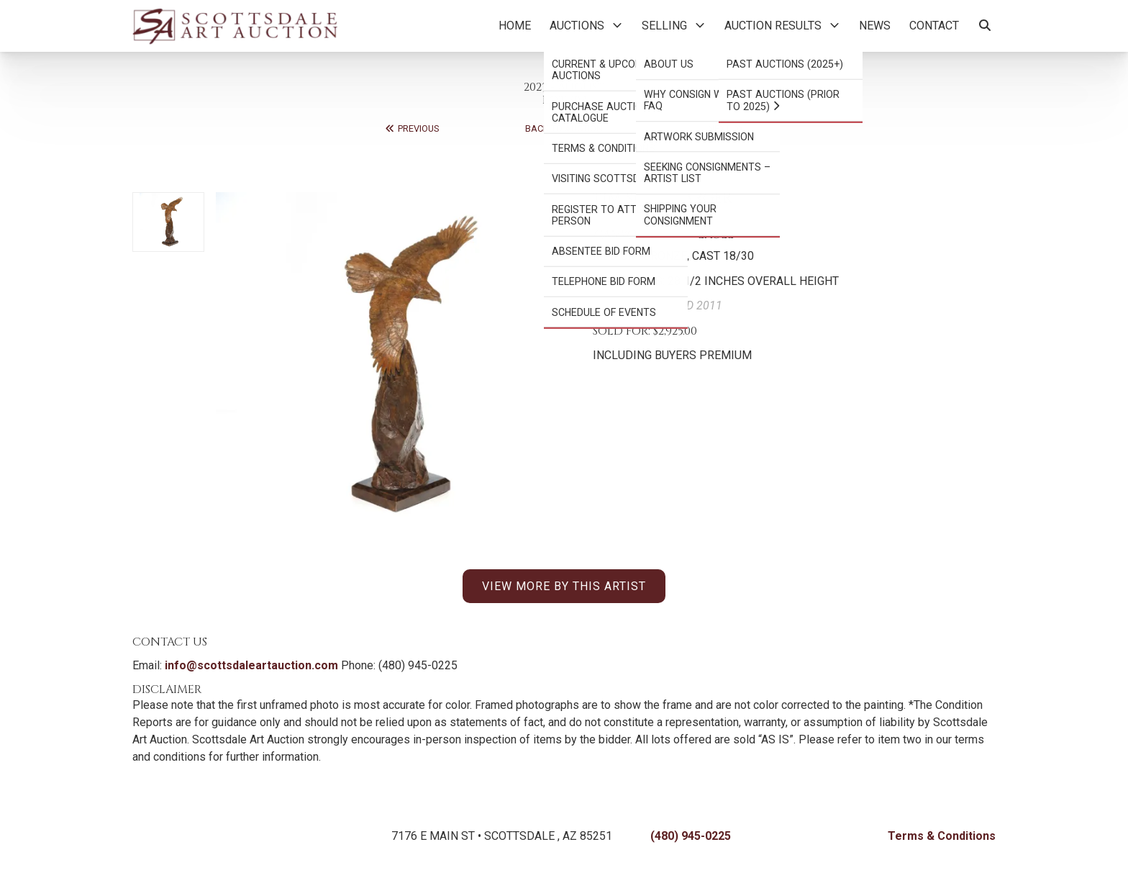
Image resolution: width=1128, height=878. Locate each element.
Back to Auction (564, 128)
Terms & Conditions (942, 836)
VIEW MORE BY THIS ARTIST (564, 586)
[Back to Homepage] (234, 26)
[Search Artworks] (985, 26)
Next (726, 128)
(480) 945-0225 (690, 836)
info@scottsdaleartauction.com (251, 665)
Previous (411, 128)
